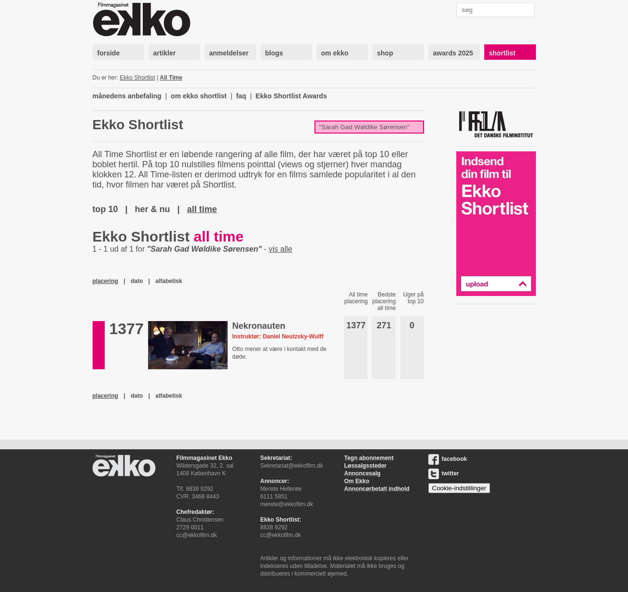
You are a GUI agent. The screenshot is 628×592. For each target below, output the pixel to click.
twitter (443, 473)
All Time (171, 77)
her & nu (152, 209)
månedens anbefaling (127, 96)
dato (137, 281)
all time (202, 209)
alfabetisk (168, 281)
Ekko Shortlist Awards (291, 96)
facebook (447, 459)
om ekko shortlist (199, 96)
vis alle (280, 249)
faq (241, 96)
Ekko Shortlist (137, 77)
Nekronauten (258, 326)
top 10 (105, 209)
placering (105, 281)
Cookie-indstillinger (459, 488)
